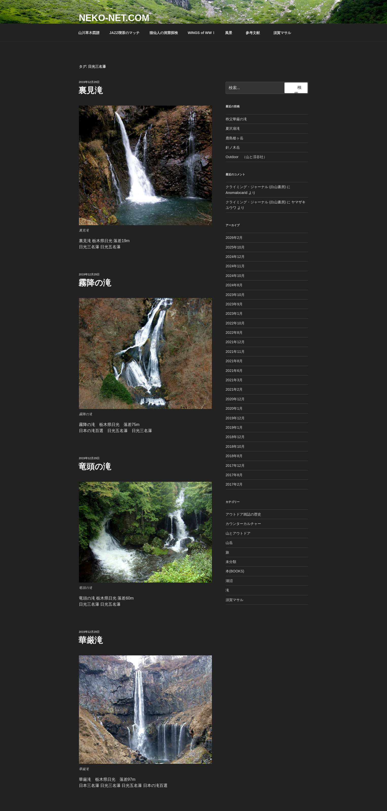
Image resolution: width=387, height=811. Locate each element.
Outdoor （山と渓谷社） (246, 157)
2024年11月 (235, 266)
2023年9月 (234, 304)
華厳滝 (90, 640)
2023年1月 (234, 313)
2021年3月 (234, 380)
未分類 (231, 562)
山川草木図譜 (88, 33)
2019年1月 (234, 427)
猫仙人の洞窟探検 (163, 33)
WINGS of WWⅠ (201, 33)
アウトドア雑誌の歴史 (243, 514)
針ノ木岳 (233, 147)
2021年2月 (234, 389)
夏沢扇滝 (233, 128)
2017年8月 (234, 475)
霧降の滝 (94, 282)
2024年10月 (235, 276)
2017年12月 (235, 466)
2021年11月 (235, 352)
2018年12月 (235, 437)
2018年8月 (234, 456)
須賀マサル (282, 33)
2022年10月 (235, 323)
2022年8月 (234, 332)
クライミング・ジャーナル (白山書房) (256, 187)
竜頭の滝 (94, 466)
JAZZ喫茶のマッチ (124, 33)
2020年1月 (234, 408)
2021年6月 (234, 371)
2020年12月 (235, 399)
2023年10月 (235, 295)
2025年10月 (235, 247)
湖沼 (229, 581)
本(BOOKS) (235, 571)
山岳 (229, 543)
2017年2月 (234, 484)
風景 (231, 33)
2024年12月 (235, 257)
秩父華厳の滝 (236, 119)
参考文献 (255, 33)
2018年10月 (235, 446)
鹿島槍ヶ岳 (234, 138)
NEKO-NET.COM (114, 18)
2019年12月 (235, 418)
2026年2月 (234, 238)
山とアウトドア (238, 533)
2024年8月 (234, 285)
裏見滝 (90, 90)
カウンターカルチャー (243, 524)
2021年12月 (235, 342)
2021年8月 (234, 361)
